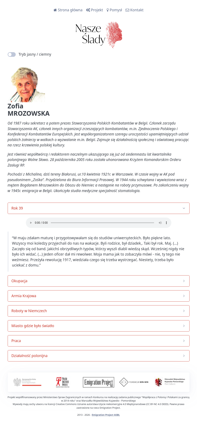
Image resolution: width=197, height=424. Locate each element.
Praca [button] (16, 340)
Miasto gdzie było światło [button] (32, 325)
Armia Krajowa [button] (23, 295)
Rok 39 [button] (17, 208)
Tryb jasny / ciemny (29, 54)
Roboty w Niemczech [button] (29, 310)
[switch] (12, 54)
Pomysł (114, 9)
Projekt (94, 9)
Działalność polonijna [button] (29, 355)
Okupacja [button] (19, 280)
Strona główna (68, 9)
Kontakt (134, 9)
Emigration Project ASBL (106, 415)
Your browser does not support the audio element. (98, 223)
